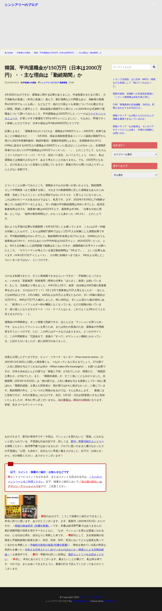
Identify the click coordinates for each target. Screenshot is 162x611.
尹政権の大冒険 (23, 53)
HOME (10, 53)
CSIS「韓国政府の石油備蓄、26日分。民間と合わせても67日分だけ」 (133, 106)
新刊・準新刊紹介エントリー (87, 441)
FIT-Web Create (81, 601)
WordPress (110, 601)
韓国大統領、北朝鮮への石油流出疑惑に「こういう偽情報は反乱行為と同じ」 (133, 95)
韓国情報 (63, 82)
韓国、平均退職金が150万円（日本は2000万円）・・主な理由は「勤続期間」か (67, 53)
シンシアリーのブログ (21, 4)
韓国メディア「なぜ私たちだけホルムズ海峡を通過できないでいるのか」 (133, 117)
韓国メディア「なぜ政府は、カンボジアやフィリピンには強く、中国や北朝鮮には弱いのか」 (133, 129)
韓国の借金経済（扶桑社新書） (32, 525)
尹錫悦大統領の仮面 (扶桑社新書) (49, 544)
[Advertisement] (81, 29)
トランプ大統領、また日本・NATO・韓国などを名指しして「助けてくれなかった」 (134, 82)
